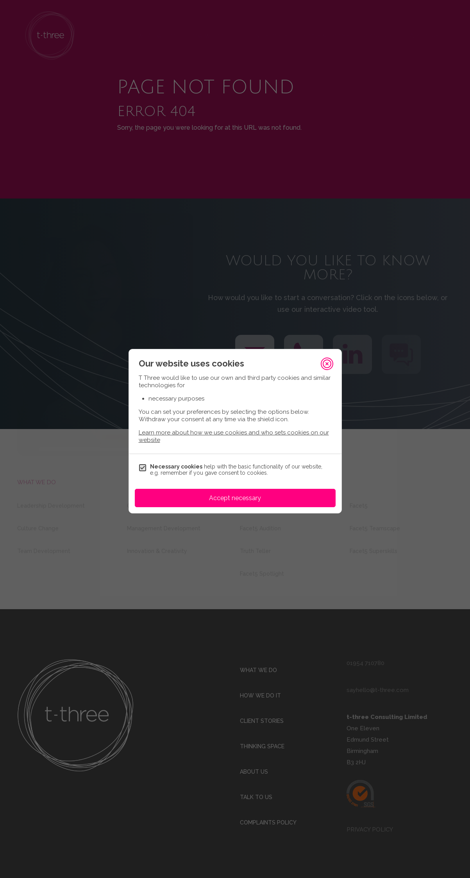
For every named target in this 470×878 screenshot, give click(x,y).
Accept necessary (235, 498)
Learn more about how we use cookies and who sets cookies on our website (234, 436)
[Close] (327, 363)
